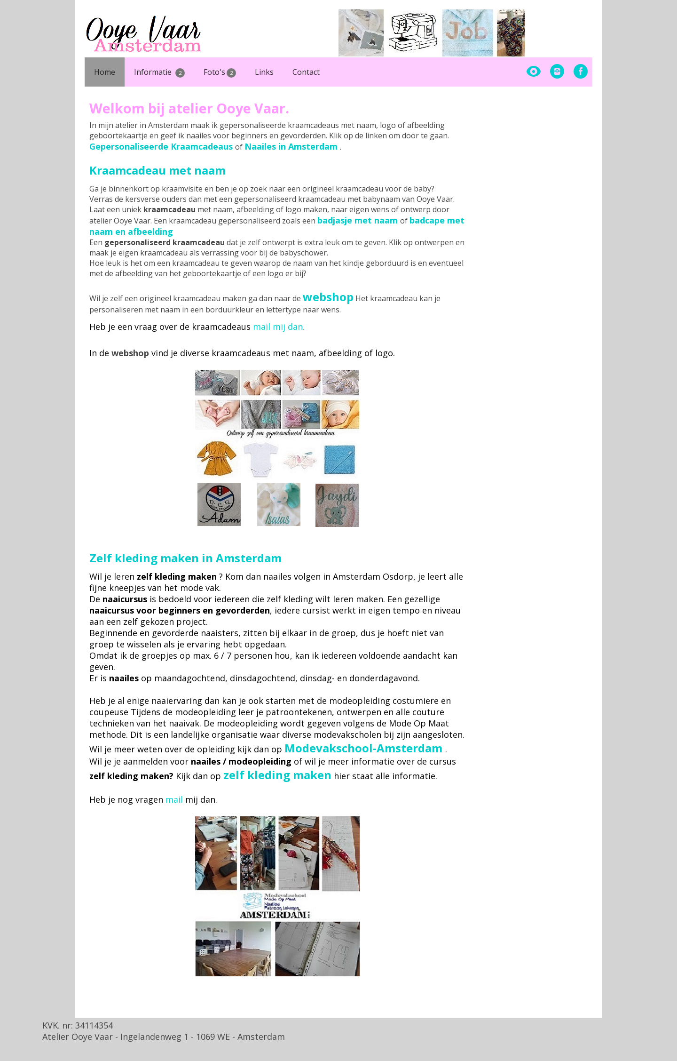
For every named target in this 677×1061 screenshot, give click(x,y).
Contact (306, 72)
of (363, 220)
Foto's (220, 72)
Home (104, 72)
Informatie (159, 72)
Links (264, 72)
